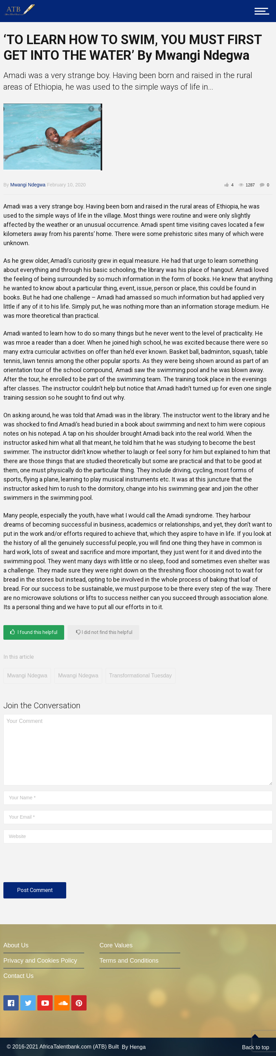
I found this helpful (33, 632)
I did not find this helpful (104, 632)
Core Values (116, 945)
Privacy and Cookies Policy (40, 960)
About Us (16, 945)
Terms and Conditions (129, 960)
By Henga (134, 1047)
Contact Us (18, 975)
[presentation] (55, 865)
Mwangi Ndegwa (27, 184)
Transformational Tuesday (140, 675)
